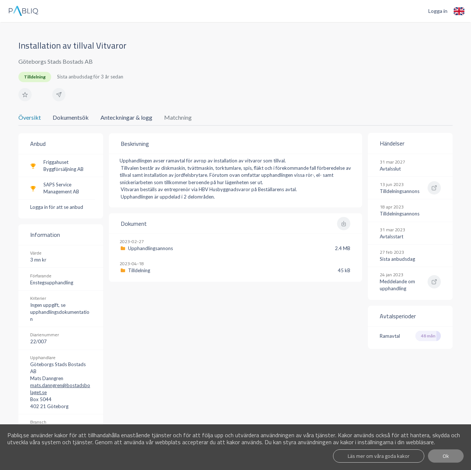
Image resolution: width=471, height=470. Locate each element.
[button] (25, 94)
